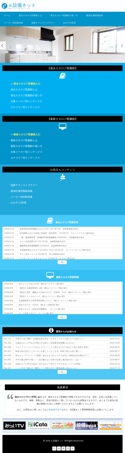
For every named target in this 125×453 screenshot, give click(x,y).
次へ (122, 45)
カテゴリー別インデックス (25, 107)
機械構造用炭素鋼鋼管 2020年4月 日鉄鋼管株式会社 (43, 245)
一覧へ (62, 262)
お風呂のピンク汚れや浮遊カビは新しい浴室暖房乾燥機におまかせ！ (45, 342)
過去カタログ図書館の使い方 (64, 15)
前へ (3, 45)
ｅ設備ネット (22, 5)
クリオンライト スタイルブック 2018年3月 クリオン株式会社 (47, 258)
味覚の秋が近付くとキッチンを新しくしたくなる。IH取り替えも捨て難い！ (48, 351)
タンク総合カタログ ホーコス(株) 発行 (36, 313)
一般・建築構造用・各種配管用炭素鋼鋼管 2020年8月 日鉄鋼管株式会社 (52, 237)
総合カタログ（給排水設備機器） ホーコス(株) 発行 (42, 309)
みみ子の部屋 (69, 22)
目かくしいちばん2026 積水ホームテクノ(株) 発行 (41, 283)
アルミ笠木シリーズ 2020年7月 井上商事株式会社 (42, 254)
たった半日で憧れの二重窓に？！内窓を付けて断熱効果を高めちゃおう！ (47, 368)
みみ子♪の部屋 (18, 202)
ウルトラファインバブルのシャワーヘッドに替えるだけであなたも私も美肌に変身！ (52, 347)
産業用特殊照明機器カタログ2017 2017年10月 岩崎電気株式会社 (49, 228)
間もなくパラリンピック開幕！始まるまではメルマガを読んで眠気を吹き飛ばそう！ (52, 355)
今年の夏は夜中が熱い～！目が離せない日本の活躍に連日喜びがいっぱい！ (48, 359)
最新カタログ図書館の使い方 (26, 146)
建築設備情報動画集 (22, 190)
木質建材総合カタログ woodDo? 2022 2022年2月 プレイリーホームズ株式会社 (55, 249)
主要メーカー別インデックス (26, 101)
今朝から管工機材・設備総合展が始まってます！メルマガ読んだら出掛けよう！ (50, 338)
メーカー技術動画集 (13, 22)
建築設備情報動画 (94, 15)
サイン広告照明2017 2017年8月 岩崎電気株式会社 (42, 241)
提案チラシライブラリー (43, 22)
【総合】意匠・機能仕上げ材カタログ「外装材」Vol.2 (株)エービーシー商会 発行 (55, 292)
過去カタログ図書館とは (30, 15)
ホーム (7, 15)
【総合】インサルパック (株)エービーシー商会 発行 (42, 296)
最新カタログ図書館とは (24, 140)
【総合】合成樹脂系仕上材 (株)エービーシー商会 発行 (43, 288)
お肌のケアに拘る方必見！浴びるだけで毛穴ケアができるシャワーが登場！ (48, 363)
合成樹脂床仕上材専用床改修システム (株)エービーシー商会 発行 (48, 300)
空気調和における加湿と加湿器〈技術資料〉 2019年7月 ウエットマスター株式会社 (57, 233)
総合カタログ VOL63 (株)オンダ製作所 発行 (39, 304)
